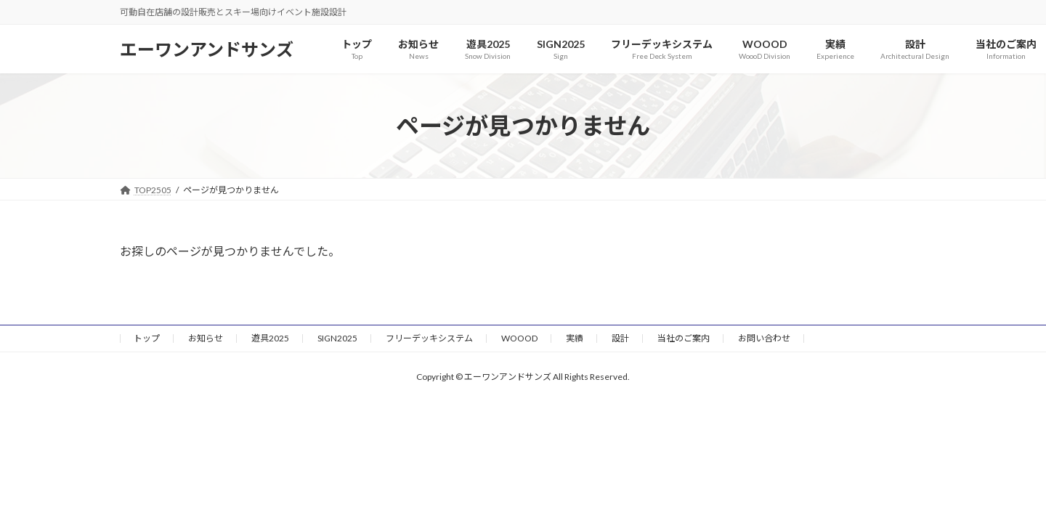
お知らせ (205, 338)
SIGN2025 (337, 338)
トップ (147, 338)
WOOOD (519, 338)
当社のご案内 (683, 338)
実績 (574, 338)
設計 (620, 338)
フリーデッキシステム (429, 338)
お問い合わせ (764, 338)
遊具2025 (270, 338)
